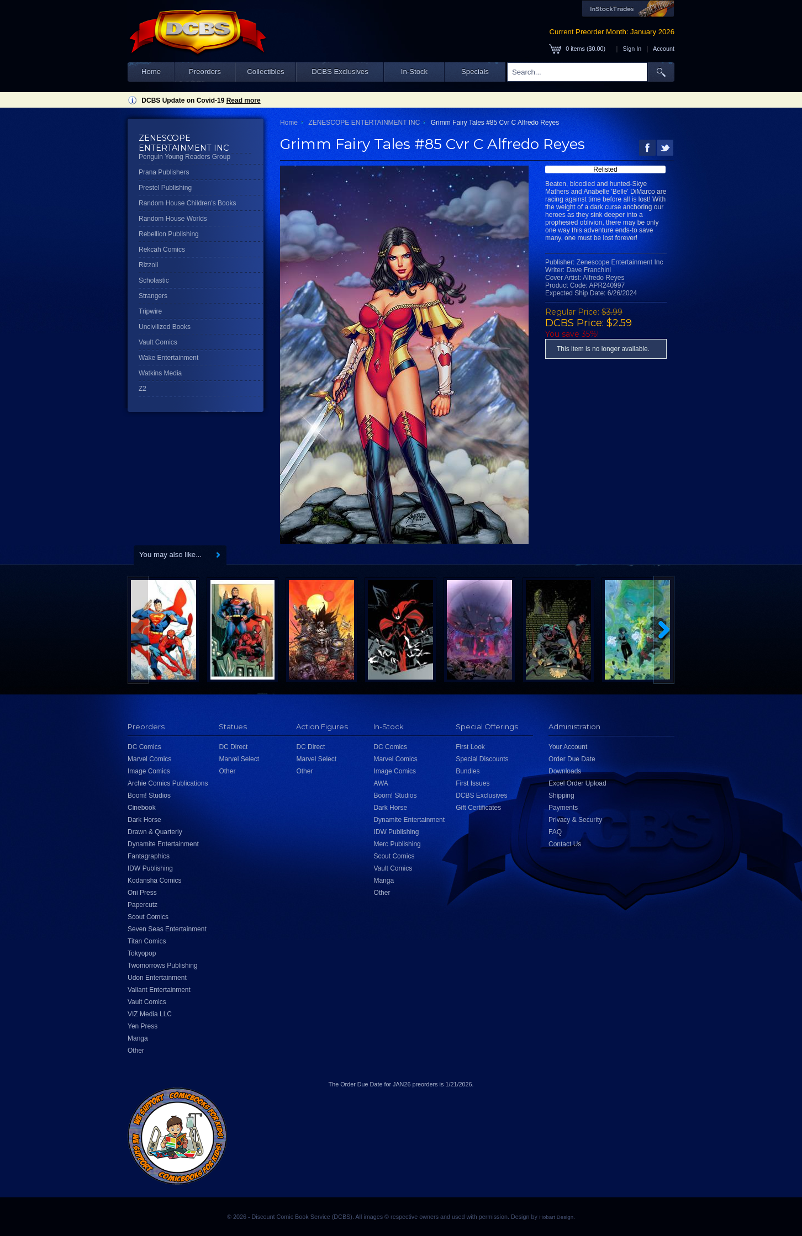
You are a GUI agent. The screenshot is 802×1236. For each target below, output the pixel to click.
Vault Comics (158, 342)
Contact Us (564, 844)
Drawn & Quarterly (155, 832)
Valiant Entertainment (159, 990)
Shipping (561, 795)
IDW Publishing (150, 868)
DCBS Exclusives (340, 71)
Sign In (632, 48)
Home (151, 71)
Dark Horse (144, 820)
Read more (243, 100)
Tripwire (150, 311)
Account (663, 48)
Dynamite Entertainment (163, 844)
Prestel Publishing (165, 188)
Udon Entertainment (157, 978)
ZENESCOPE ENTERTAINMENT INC (364, 122)
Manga (138, 1038)
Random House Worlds (173, 218)
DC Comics (144, 747)
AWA (380, 783)
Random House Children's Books (187, 203)
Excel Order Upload (577, 783)
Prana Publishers (164, 172)
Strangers (153, 296)
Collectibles (265, 71)
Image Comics (149, 771)
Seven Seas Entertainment (167, 929)
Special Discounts (482, 759)
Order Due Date (571, 759)
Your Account (567, 747)
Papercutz (142, 905)
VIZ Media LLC (150, 1014)
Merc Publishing (396, 844)
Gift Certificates (478, 807)
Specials (475, 71)
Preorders (205, 71)
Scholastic (154, 280)
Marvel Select (239, 759)
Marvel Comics (149, 759)
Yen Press (142, 1026)
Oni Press (142, 893)
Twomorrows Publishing (163, 965)
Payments (563, 807)
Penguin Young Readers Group (184, 157)
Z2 (142, 388)
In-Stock (414, 71)
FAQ (555, 832)
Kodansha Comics (154, 880)
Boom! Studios (149, 795)
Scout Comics (148, 917)
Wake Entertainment (168, 358)
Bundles (467, 771)
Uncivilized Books (165, 327)
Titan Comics (147, 941)
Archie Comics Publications (168, 783)
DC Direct (233, 747)
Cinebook (142, 807)
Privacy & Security (575, 820)
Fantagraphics (149, 856)
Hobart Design (556, 1217)
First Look (470, 747)
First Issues (472, 783)
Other (136, 1050)
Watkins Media (160, 373)
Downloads (564, 771)
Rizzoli (148, 265)
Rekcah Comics (162, 249)
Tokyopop (142, 953)
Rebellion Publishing (169, 234)
